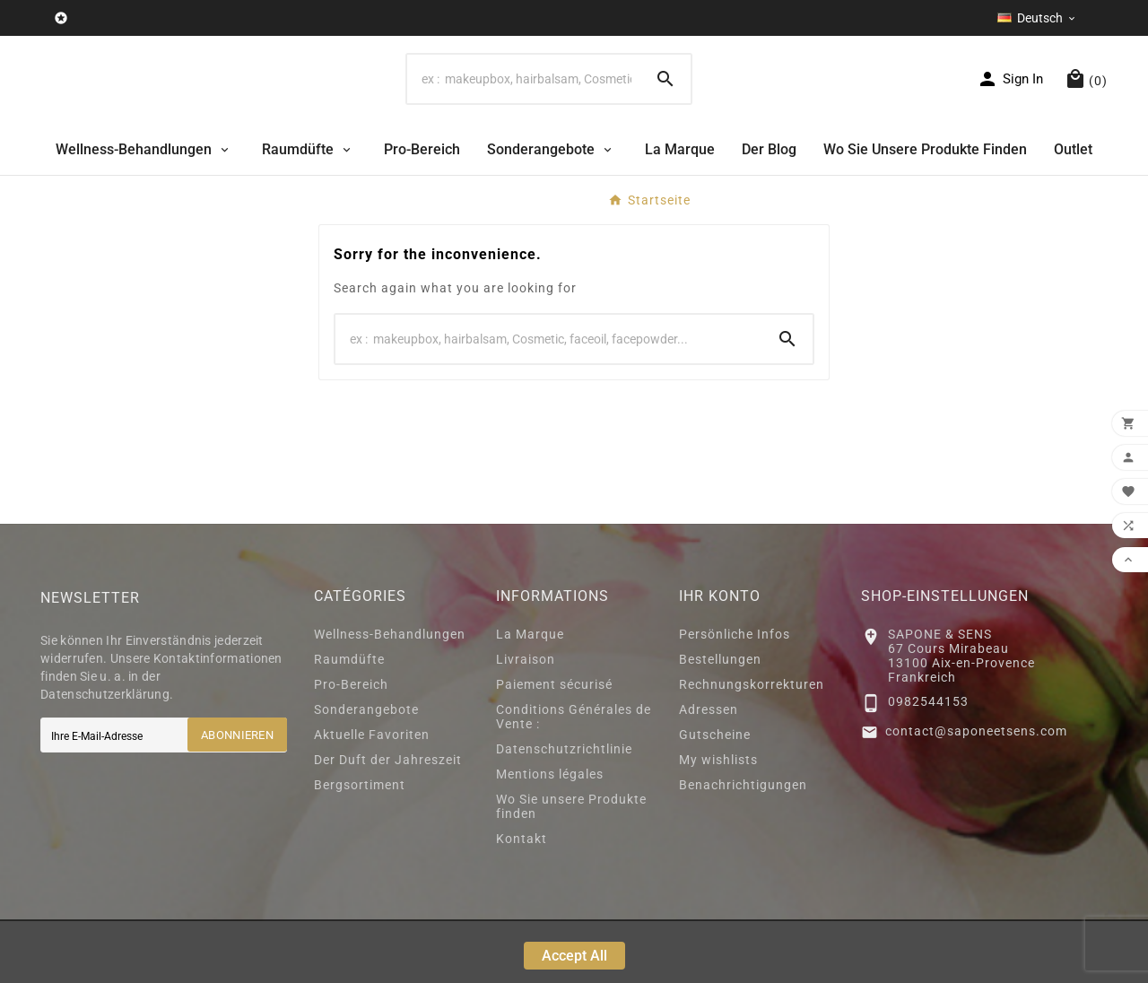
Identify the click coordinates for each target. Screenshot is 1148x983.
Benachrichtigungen (743, 846)
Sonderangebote (366, 771)
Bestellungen (720, 721)
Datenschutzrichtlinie (564, 811)
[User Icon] (1010, 110)
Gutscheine (715, 796)
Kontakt (521, 900)
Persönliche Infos (734, 696)
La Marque (530, 696)
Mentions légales (550, 836)
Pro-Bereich (351, 746)
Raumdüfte (349, 721)
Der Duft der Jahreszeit (388, 821)
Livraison (525, 721)
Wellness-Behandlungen (389, 696)
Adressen (708, 771)
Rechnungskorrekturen (751, 746)
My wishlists (718, 821)
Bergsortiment (359, 846)
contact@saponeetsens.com (976, 793)
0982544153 (928, 763)
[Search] (523, 110)
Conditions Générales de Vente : (573, 778)
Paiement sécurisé (554, 746)
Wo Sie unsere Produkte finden (571, 868)
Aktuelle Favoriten (372, 796)
